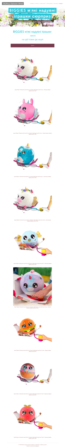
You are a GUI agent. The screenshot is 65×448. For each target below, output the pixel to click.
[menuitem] (32, 3)
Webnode (37, 445)
